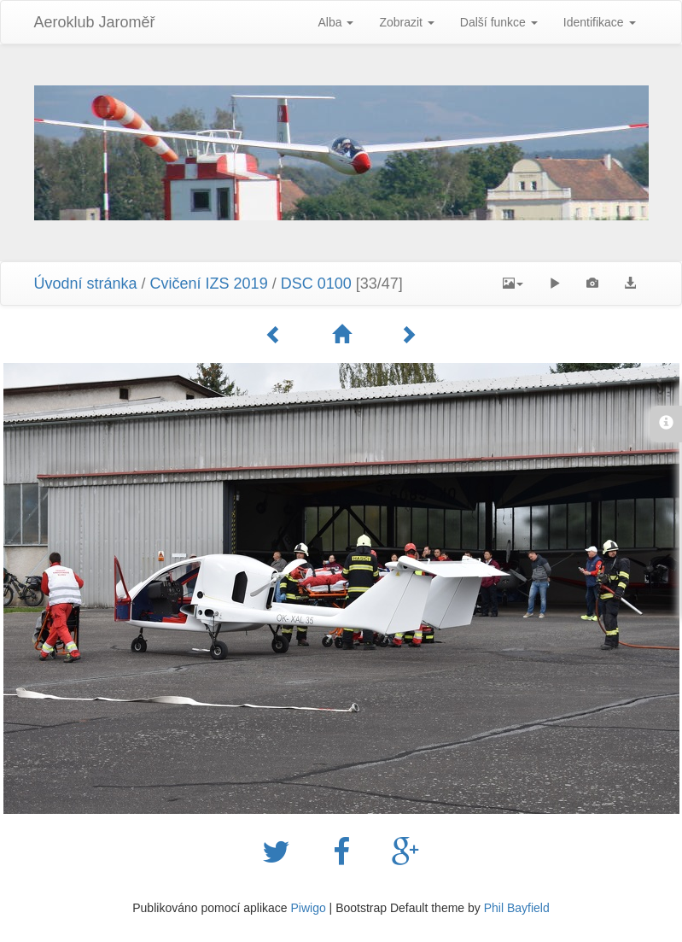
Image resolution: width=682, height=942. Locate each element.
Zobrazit (406, 22)
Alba (335, 22)
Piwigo (307, 908)
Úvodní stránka (85, 283)
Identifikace (599, 22)
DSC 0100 (316, 283)
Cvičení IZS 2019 (209, 283)
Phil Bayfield (517, 908)
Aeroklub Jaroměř (94, 22)
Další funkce (499, 22)
